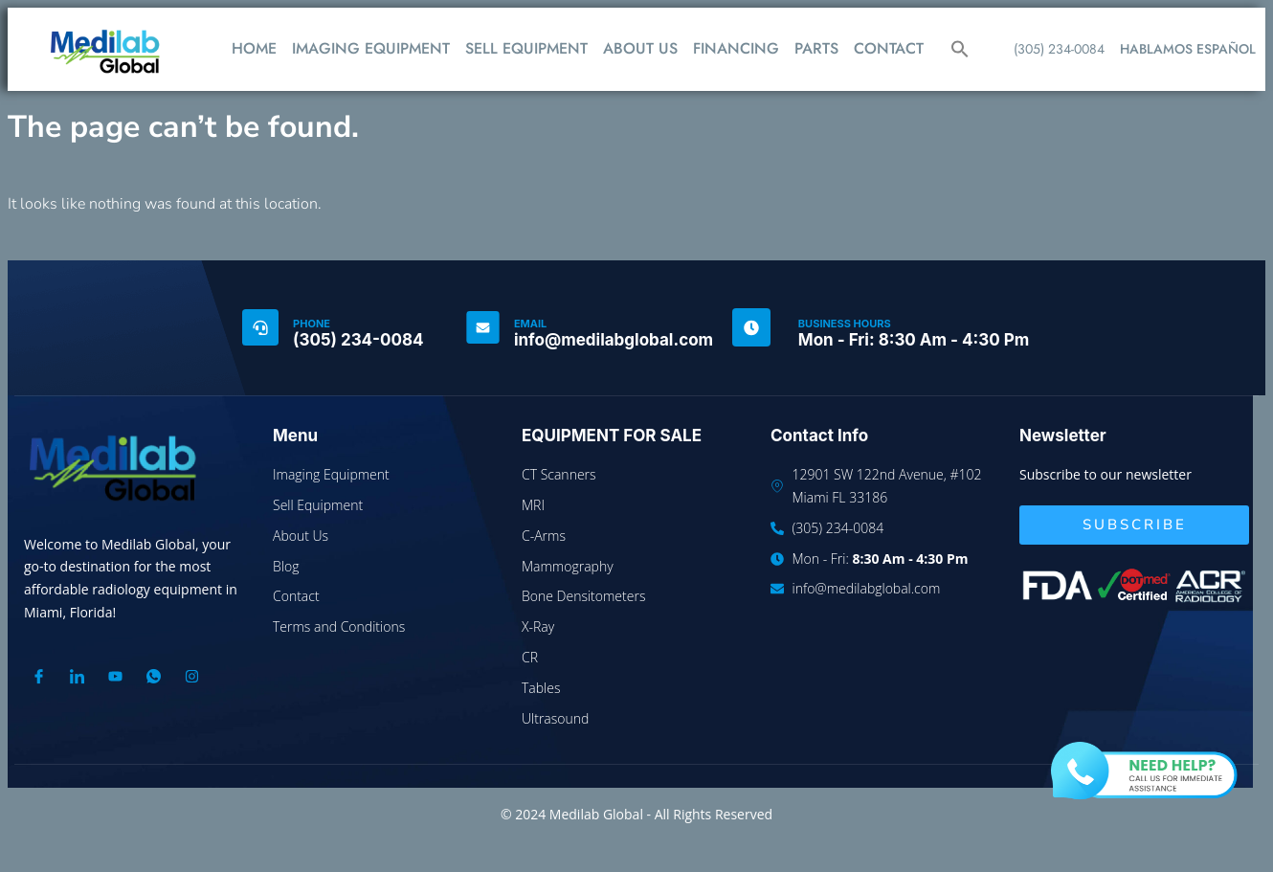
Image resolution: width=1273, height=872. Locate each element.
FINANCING (736, 48)
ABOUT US (640, 48)
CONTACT (889, 48)
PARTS (816, 48)
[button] (960, 49)
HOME (254, 48)
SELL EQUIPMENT (526, 48)
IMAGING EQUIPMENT (371, 48)
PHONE (311, 323)
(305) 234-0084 (1059, 48)
